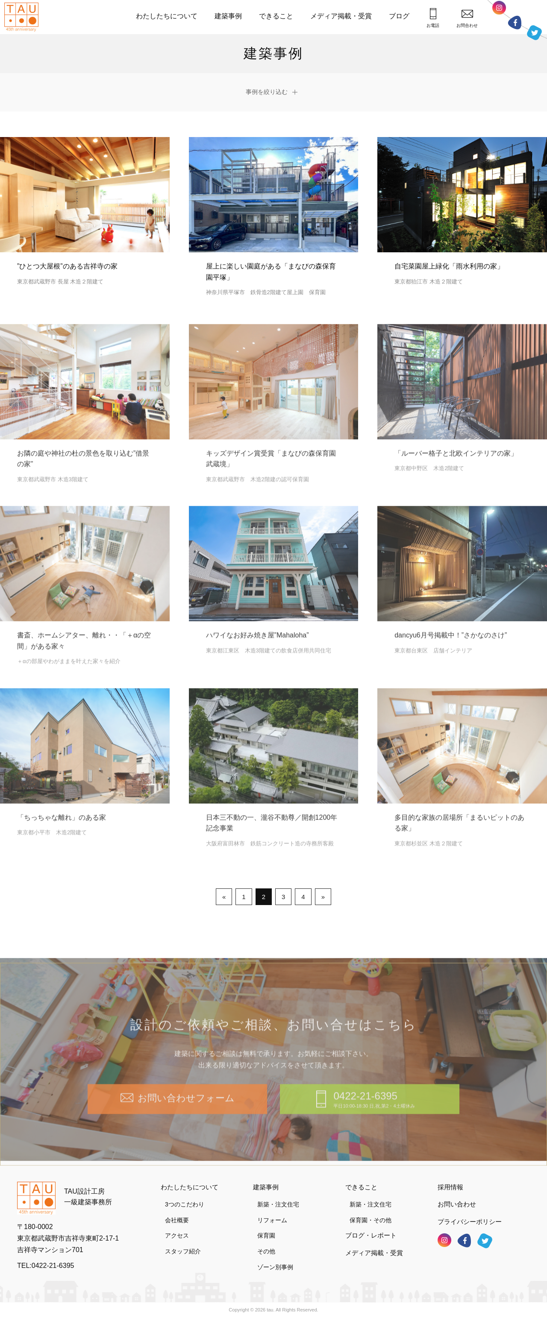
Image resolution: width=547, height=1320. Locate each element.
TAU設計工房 (23, 17)
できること (276, 16)
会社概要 (177, 1220)
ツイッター (534, 32)
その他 (266, 1251)
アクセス (177, 1235)
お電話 (432, 18)
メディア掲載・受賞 (341, 16)
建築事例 (228, 16)
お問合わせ (467, 18)
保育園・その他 (370, 1220)
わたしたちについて (166, 16)
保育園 (266, 1235)
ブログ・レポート (371, 1235)
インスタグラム (499, 10)
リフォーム (272, 1220)
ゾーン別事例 (275, 1267)
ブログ (399, 16)
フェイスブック (514, 22)
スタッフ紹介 (183, 1251)
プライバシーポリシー (470, 1221)
